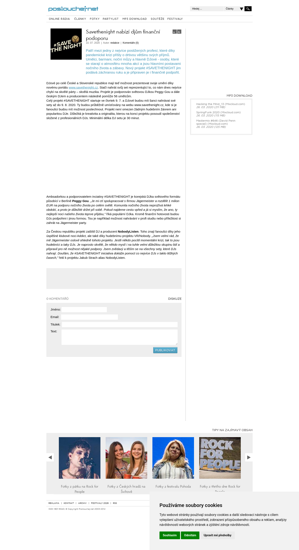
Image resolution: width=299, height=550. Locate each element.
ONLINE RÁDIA (59, 19)
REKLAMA (53, 503)
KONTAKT (69, 503)
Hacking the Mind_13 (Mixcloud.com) (220, 104)
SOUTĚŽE (157, 19)
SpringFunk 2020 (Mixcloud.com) (218, 112)
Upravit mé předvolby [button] (217, 535)
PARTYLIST (111, 19)
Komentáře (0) (131, 42)
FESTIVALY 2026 (100, 503)
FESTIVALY (175, 19)
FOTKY (95, 19)
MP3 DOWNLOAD (134, 19)
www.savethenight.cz (83, 87)
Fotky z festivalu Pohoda (173, 486)
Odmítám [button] (190, 535)
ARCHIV (82, 503)
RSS (115, 503)
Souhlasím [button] (170, 535)
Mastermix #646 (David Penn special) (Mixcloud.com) (215, 122)
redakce (114, 42)
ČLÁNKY (80, 19)
